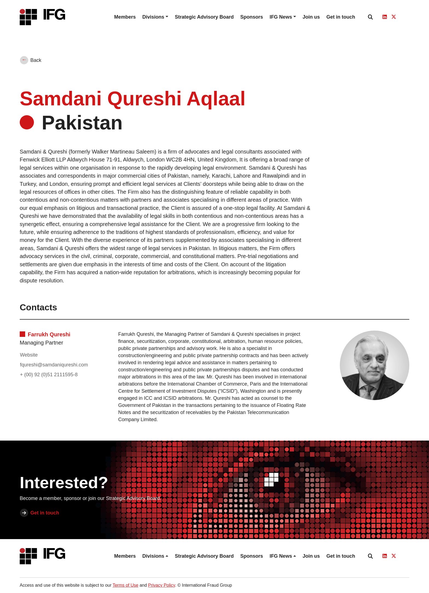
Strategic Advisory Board (204, 17)
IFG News (280, 17)
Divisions (153, 17)
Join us (311, 17)
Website (29, 355)
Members (125, 17)
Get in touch (340, 17)
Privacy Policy (161, 585)
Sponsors (251, 17)
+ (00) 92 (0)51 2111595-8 (49, 374)
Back (35, 60)
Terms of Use (125, 585)
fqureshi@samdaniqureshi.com (54, 365)
